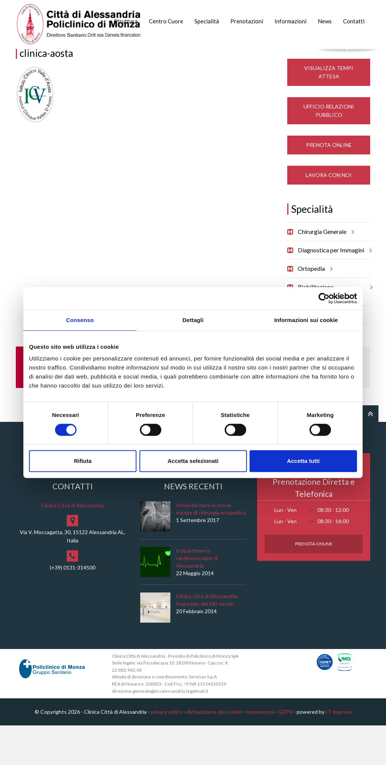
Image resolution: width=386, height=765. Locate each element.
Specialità (207, 21)
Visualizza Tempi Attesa (328, 111)
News (325, 21)
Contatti (354, 21)
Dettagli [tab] (193, 320)
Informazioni (290, 21)
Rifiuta (83, 461)
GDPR (285, 751)
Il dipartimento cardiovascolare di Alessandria (197, 597)
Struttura (126, 21)
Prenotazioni (246, 21)
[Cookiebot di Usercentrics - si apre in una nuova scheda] (324, 298)
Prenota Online (329, 184)
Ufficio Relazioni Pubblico (328, 150)
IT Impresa (339, 751)
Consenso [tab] (79, 320)
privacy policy (166, 751)
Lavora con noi (329, 214)
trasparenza (260, 751)
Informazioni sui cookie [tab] (306, 320)
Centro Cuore (166, 21)
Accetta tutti (303, 461)
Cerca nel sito (348, 57)
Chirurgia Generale (325, 271)
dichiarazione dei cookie (214, 751)
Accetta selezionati (192, 461)
